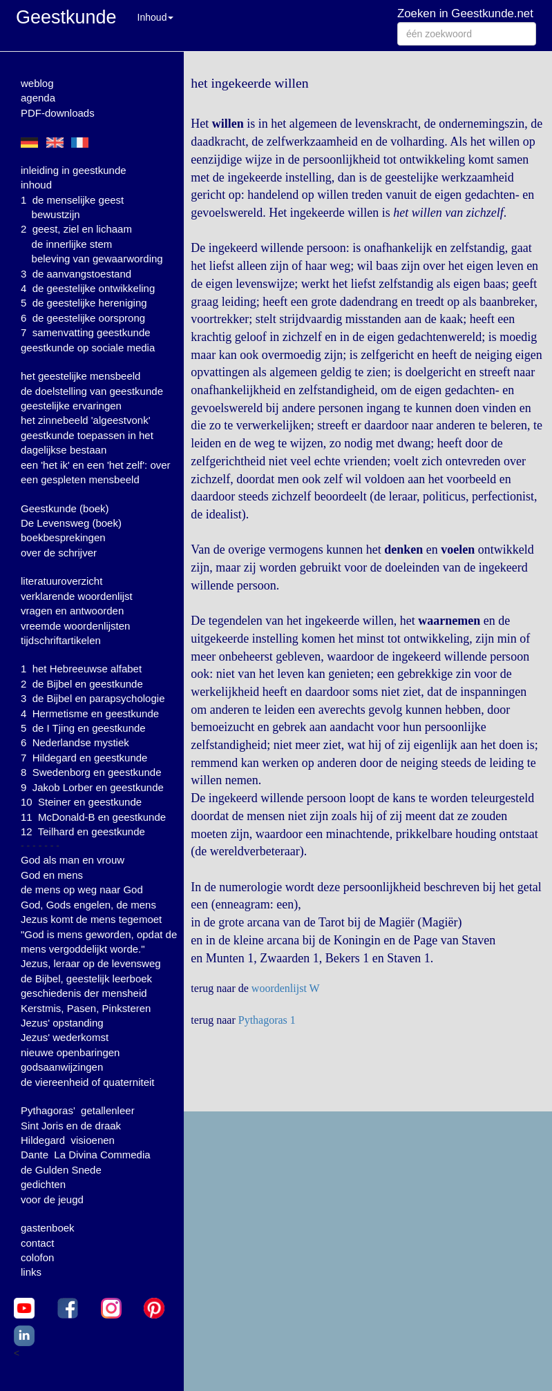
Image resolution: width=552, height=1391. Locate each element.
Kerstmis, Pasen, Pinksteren (86, 1008)
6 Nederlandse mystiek (75, 742)
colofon (37, 1257)
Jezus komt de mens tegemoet (91, 919)
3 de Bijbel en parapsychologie (92, 698)
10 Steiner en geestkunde (81, 802)
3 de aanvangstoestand (76, 274)
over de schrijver (59, 552)
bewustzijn (56, 214)
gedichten (43, 1184)
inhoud (36, 185)
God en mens (52, 875)
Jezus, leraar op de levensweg (91, 963)
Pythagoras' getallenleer (78, 1110)
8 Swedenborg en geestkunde (91, 772)
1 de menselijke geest (72, 200)
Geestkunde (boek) (65, 508)
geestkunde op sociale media (88, 347)
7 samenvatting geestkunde (86, 332)
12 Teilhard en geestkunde (83, 831)
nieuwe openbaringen (70, 1052)
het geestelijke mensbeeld (80, 376)
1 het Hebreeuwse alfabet (81, 668)
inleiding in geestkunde (73, 170)
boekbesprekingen (63, 537)
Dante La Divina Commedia (86, 1154)
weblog (37, 83)
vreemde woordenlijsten (75, 626)
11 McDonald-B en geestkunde (93, 817)
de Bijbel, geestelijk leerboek (86, 978)
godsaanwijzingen (62, 1067)
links (31, 1272)
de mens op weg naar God (82, 889)
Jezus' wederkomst (64, 1037)
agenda (38, 98)
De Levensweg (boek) (71, 523)
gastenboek (48, 1228)
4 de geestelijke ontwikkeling (88, 288)
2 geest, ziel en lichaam (76, 229)
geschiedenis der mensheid (84, 993)
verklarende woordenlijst (77, 596)
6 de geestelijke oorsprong (83, 318)
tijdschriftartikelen (61, 640)
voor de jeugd (52, 1199)
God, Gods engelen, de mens (88, 905)
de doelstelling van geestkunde (92, 391)
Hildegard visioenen (68, 1140)
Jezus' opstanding (62, 1023)
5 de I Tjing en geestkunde (83, 728)
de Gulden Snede (61, 1170)
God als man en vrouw (72, 860)
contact (37, 1243)
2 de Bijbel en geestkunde (82, 684)
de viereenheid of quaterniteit (87, 1082)
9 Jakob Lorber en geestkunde (92, 787)
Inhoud (155, 17)
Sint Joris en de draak (71, 1125)
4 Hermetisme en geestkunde (90, 713)
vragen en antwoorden (72, 610)
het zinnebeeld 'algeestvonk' (86, 420)
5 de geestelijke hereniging (84, 303)
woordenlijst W (285, 988)
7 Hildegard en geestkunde (84, 757)
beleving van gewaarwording (97, 258)
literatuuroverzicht (61, 581)
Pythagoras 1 (267, 1020)
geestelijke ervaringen (71, 405)
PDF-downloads (58, 113)
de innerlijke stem (72, 244)
